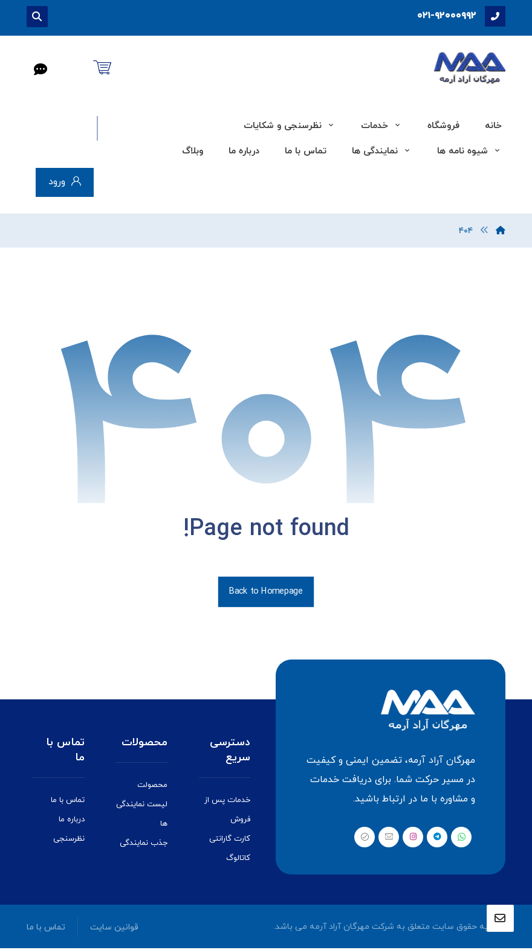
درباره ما (72, 821)
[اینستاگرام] (413, 839)
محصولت (152, 786)
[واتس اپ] (461, 839)
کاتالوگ (238, 860)
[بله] (364, 839)
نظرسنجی (69, 840)
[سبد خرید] (102, 66)
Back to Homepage (266, 593)
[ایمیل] (388, 839)
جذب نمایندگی (143, 844)
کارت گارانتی (229, 840)
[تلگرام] (437, 839)
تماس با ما (68, 802)
